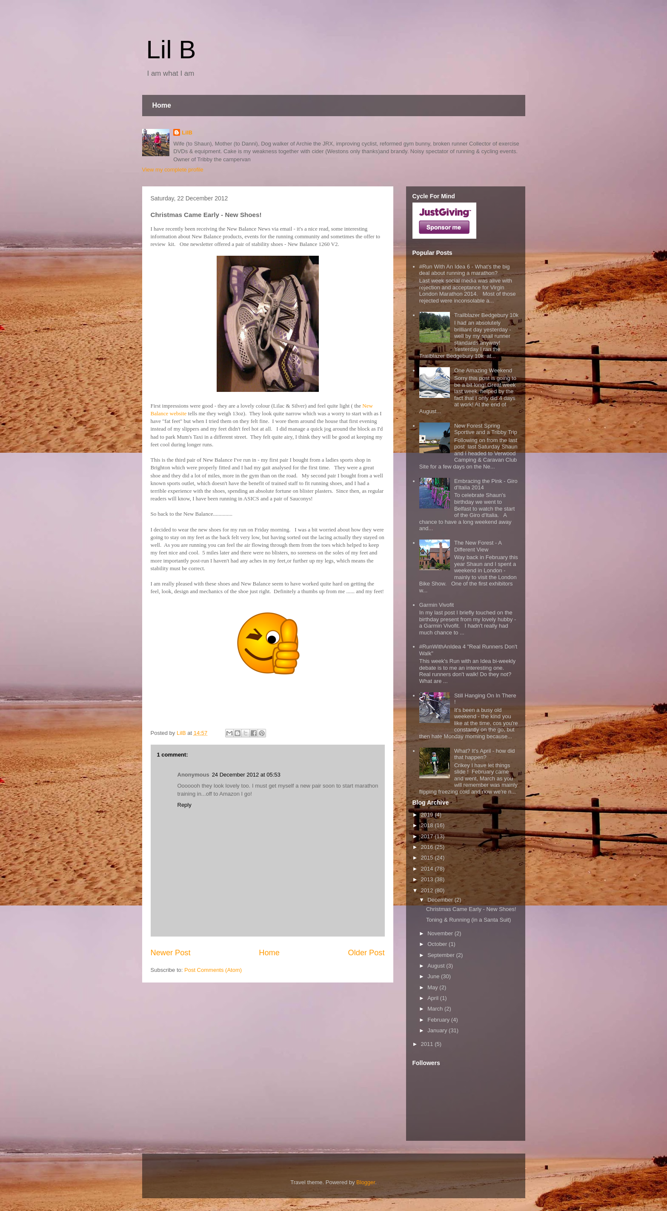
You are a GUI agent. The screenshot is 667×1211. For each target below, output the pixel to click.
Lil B (171, 49)
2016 (428, 847)
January (438, 1030)
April (433, 998)
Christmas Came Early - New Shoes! (471, 909)
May (433, 987)
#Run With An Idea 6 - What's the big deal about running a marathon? (464, 270)
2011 (428, 1044)
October (438, 944)
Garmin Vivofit (436, 605)
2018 (428, 825)
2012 (428, 890)
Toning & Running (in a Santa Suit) (468, 920)
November (441, 933)
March (435, 1008)
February (439, 1020)
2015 (428, 857)
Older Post (366, 952)
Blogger (365, 1182)
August (436, 966)
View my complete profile (172, 169)
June (434, 976)
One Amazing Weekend (483, 370)
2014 (428, 868)
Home (161, 105)
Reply (184, 805)
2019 (428, 814)
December (441, 900)
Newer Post (171, 952)
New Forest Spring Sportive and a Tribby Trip (485, 429)
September (441, 955)
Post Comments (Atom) (213, 970)
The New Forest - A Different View (477, 546)
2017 (428, 836)
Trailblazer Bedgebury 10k (486, 315)
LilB (187, 132)
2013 (428, 879)
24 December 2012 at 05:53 (246, 774)
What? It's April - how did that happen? (484, 754)
